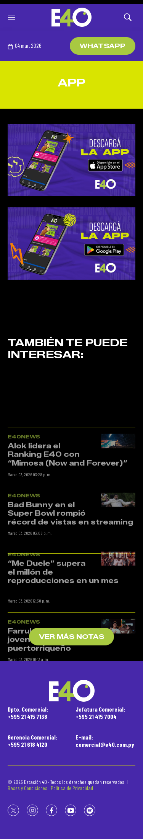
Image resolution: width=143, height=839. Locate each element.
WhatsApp (102, 46)
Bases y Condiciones (27, 788)
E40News (24, 495)
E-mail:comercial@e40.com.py (105, 740)
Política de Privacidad (72, 788)
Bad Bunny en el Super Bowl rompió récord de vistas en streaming (70, 571)
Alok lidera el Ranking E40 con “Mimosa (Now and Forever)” (67, 512)
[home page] (71, 17)
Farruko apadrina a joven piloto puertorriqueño (46, 697)
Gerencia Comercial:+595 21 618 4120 (32, 740)
